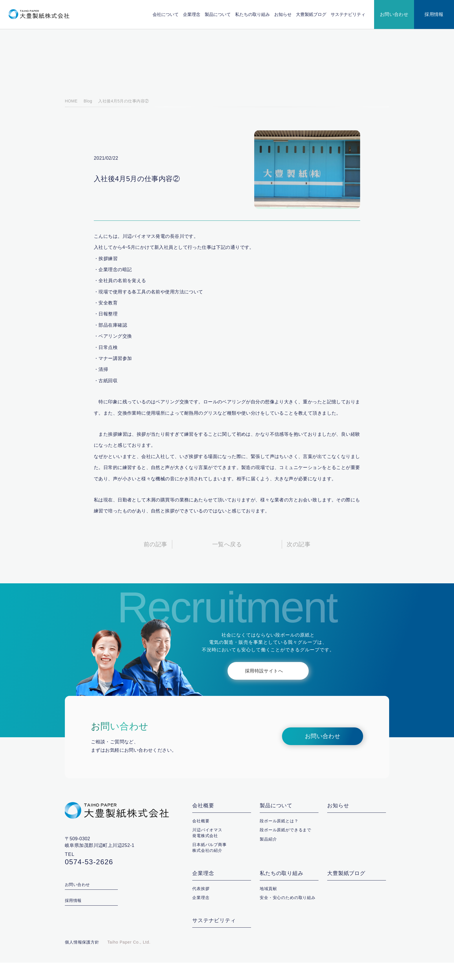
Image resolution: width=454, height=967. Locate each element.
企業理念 (192, 14)
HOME (71, 105)
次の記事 (298, 549)
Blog (87, 105)
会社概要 (203, 810)
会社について (166, 14)
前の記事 (155, 549)
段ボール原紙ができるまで (285, 834)
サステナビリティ (348, 14)
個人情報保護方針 (82, 946)
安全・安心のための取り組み (288, 902)
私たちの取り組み (252, 14)
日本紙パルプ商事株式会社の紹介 (209, 852)
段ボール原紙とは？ (279, 825)
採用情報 (434, 14)
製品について (218, 14)
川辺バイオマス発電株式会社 (207, 837)
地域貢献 (268, 893)
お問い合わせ (394, 14)
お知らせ (283, 14)
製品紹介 (268, 843)
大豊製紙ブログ (311, 14)
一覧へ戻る (227, 549)
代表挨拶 (200, 893)
